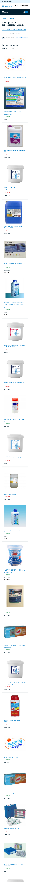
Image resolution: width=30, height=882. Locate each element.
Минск (10, 1)
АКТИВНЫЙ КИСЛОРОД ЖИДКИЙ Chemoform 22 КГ (13, 227)
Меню (6, 12)
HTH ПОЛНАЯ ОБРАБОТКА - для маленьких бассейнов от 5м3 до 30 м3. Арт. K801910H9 (14, 570)
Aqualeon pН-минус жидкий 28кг (12, 610)
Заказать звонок (23, 7)
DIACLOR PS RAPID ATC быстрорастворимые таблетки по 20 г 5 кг (15, 189)
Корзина (25, 12)
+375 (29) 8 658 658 (22, 5)
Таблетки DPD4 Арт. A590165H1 (12, 793)
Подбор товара (15, 33)
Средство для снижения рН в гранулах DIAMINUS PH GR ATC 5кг (14, 346)
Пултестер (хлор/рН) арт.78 (11, 828)
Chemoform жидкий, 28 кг (11, 494)
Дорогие (23, 37)
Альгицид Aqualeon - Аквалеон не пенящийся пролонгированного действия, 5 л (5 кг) (13, 113)
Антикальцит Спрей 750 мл (11, 757)
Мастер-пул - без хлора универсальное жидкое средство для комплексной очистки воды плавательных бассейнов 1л (14, 305)
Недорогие (18, 37)
